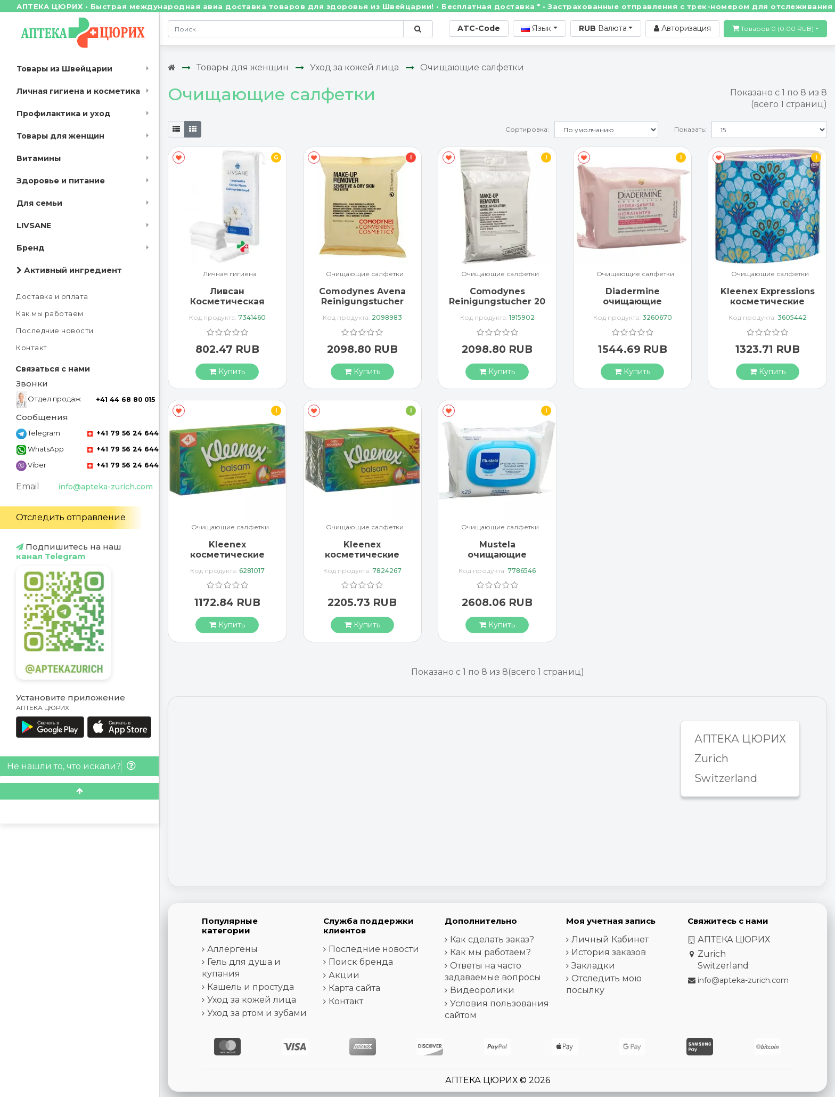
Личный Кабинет (610, 939)
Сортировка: (527, 129)
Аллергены (232, 949)
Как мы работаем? (490, 952)
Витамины (39, 158)
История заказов (608, 952)
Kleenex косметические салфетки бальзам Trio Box (362, 559)
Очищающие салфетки (472, 67)
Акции (344, 975)
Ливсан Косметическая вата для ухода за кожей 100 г (227, 306)
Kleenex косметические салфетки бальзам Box (227, 559)
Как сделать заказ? (492, 939)
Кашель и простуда (250, 987)
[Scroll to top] (79, 791)
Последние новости (55, 331)
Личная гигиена (230, 274)
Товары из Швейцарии (64, 69)
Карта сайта (354, 988)
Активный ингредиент (69, 270)
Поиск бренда (361, 962)
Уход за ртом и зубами (257, 1013)
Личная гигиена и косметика (78, 91)
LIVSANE (34, 225)
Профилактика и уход (64, 113)
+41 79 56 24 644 (123, 433)
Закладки (593, 966)
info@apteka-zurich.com (105, 486)
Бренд (31, 248)
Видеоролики (482, 990)
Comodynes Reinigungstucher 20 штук (497, 301)
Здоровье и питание (61, 180)
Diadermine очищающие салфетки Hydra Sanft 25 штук (632, 306)
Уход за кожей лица (354, 67)
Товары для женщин (60, 136)
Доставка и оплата (52, 297)
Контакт (31, 348)
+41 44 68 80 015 (125, 400)
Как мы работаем (50, 314)
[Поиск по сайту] (417, 29)
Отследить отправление (71, 517)
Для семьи (39, 203)
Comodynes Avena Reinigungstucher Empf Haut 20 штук (362, 301)
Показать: (690, 129)
